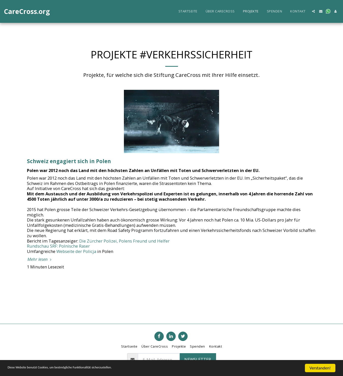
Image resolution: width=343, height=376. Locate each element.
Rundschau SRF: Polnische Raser (58, 246)
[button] (313, 11)
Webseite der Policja (76, 251)
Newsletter (197, 359)
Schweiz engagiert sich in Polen (69, 161)
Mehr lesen (40, 259)
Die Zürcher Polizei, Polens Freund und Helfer (124, 241)
